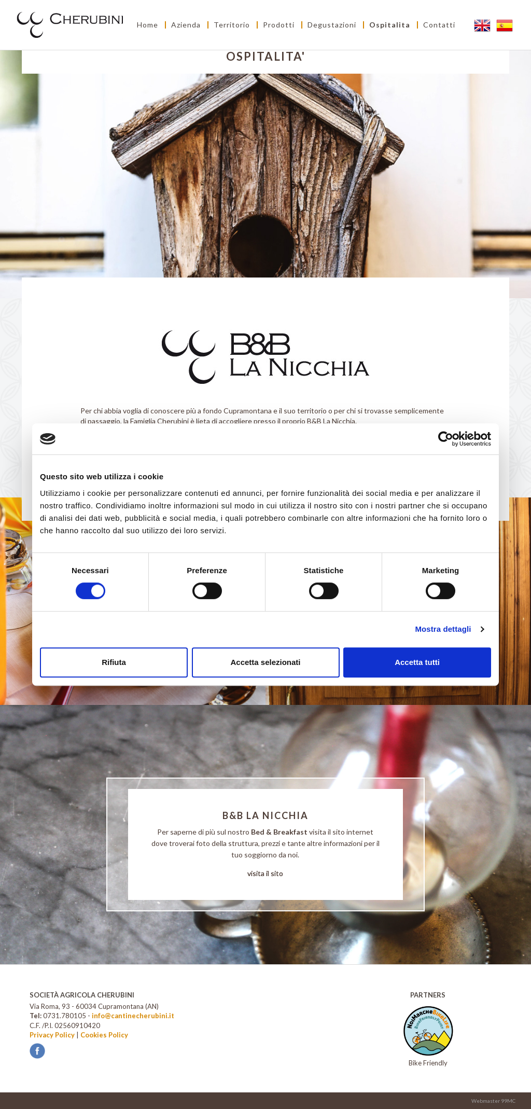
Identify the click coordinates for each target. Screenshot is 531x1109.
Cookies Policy (104, 1035)
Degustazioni (332, 25)
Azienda (186, 25)
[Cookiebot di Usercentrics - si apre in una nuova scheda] (445, 439)
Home (147, 25)
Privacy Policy (52, 1035)
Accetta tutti (417, 662)
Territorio (232, 25)
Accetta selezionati (265, 662)
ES (505, 25)
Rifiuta (114, 662)
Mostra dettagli (443, 629)
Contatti (439, 25)
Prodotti (279, 25)
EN (483, 25)
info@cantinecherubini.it (133, 1015)
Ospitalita (389, 25)
